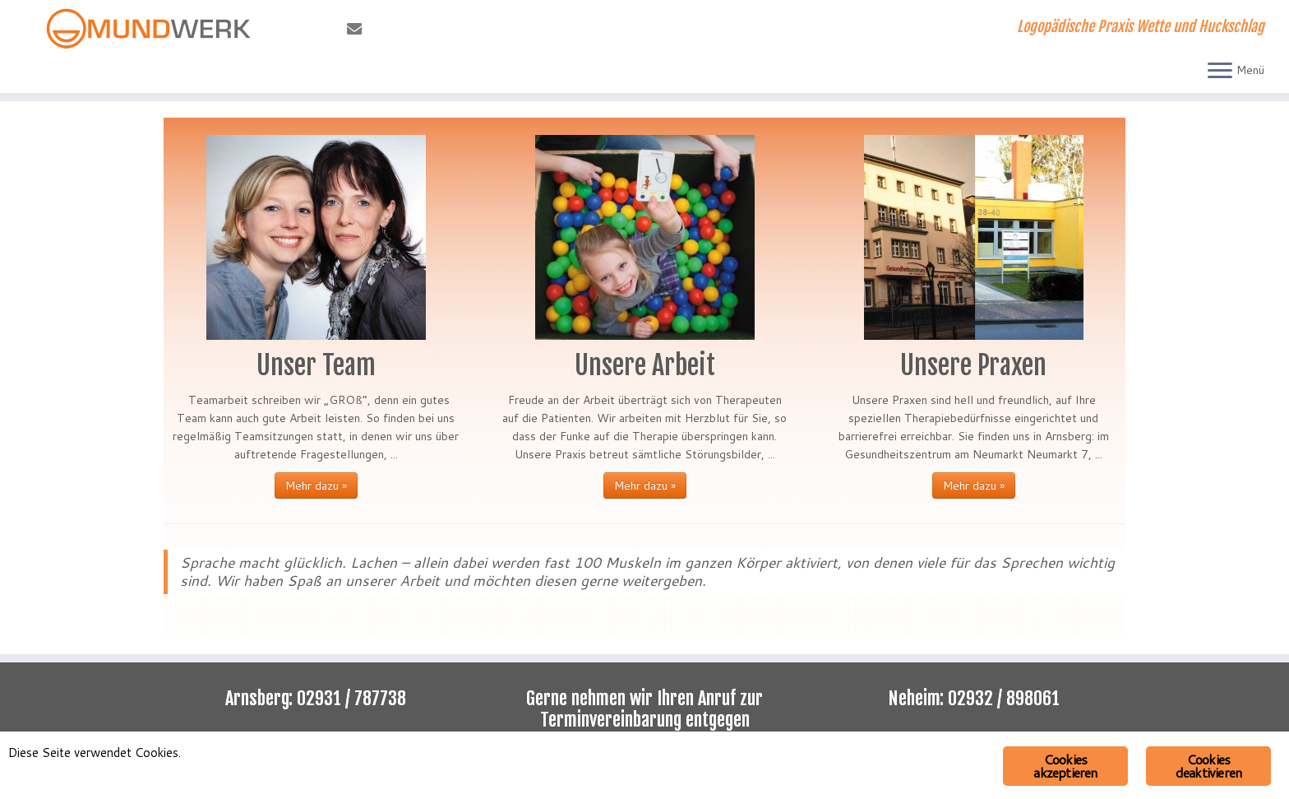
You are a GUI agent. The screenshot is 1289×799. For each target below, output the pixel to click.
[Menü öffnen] (1220, 71)
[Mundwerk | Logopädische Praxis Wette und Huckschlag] (149, 28)
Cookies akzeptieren (1065, 766)
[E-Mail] (359, 28)
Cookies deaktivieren (1208, 766)
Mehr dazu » (316, 485)
